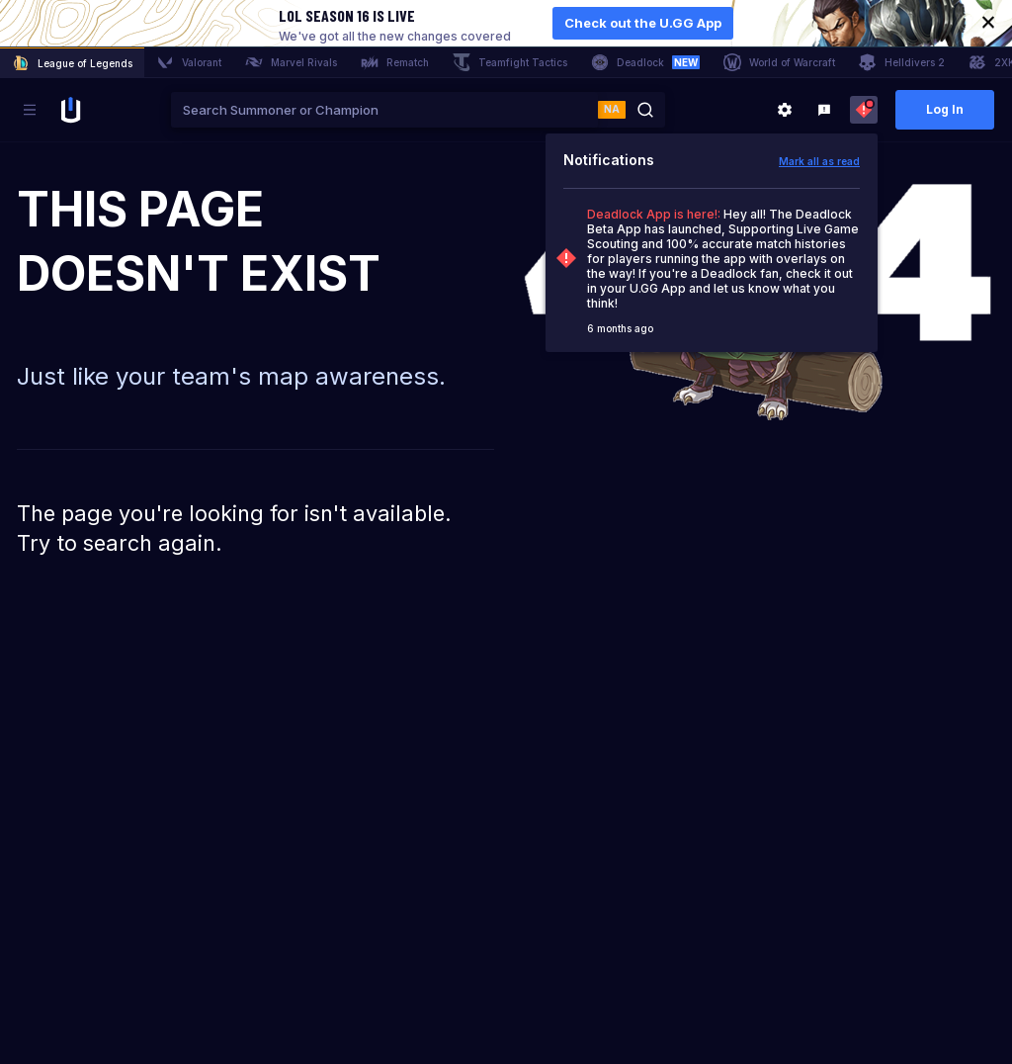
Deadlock (645, 62)
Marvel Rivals (291, 62)
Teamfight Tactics (510, 62)
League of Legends (72, 63)
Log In (945, 109)
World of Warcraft (779, 62)
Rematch (395, 62)
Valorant (188, 62)
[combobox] (384, 110)
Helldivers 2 (902, 62)
